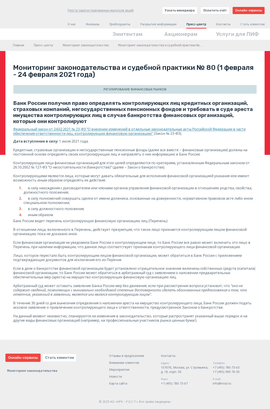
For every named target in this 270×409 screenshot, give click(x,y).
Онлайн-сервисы (248, 10)
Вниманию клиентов (124, 363)
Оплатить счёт (215, 10)
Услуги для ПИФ (237, 34)
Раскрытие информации (158, 24)
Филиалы (92, 24)
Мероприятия (119, 369)
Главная (18, 45)
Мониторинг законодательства (86, 45)
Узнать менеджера (180, 10)
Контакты (223, 24)
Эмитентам (128, 34)
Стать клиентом (252, 24)
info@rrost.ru (222, 383)
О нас (72, 24)
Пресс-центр (196, 24)
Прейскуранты (119, 24)
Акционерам (180, 34)
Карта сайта (118, 383)
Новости (115, 376)
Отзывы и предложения (126, 356)
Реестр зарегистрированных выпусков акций (100, 10)
